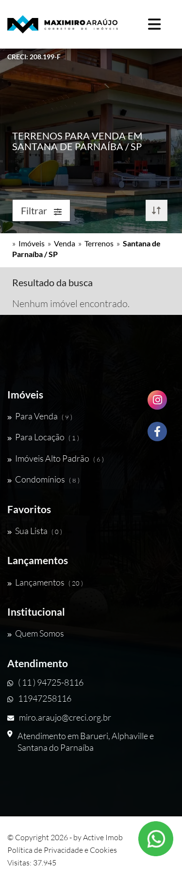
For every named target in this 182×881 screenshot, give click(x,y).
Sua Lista (34, 530)
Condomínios (43, 479)
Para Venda (39, 416)
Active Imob (103, 837)
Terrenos (99, 243)
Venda (64, 243)
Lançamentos (45, 582)
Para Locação (43, 437)
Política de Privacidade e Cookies (62, 850)
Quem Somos (35, 633)
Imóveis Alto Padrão (55, 458)
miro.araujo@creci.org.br (59, 717)
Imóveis (31, 243)
